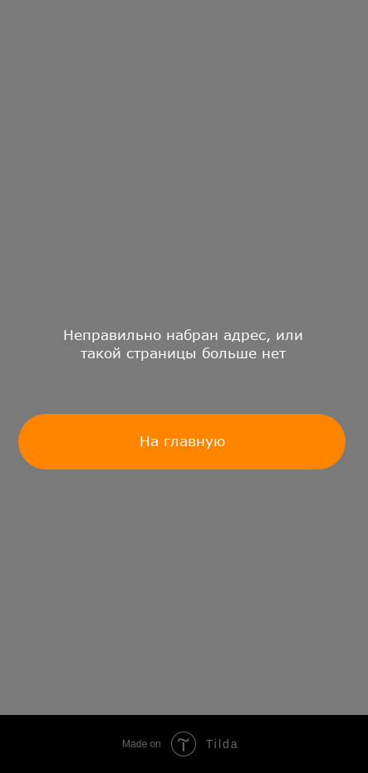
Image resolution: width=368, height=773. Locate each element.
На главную (182, 441)
